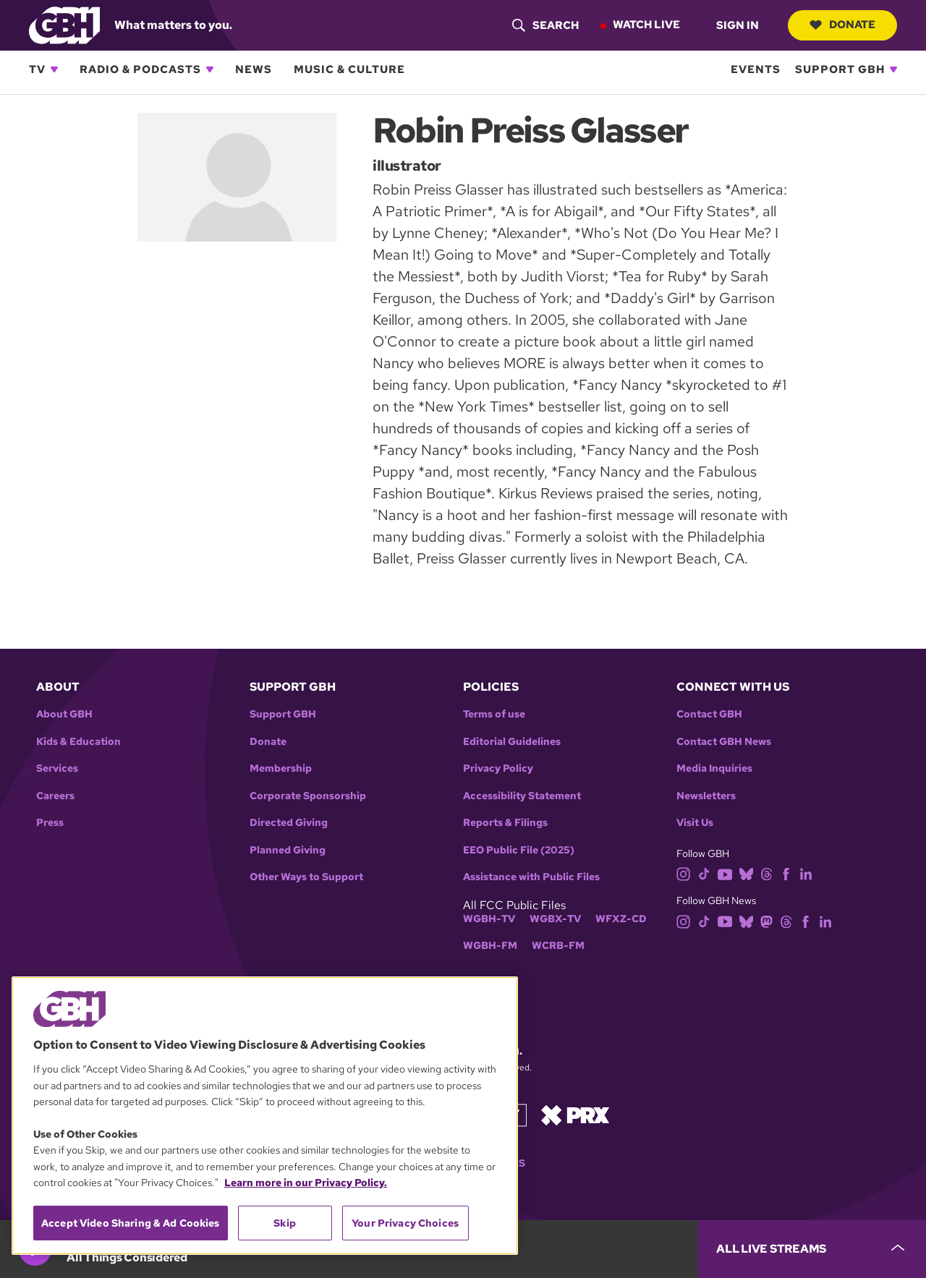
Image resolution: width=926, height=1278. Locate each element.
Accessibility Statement (522, 796)
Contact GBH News (723, 742)
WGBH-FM (490, 946)
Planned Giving (288, 850)
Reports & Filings (505, 823)
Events (756, 69)
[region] (265, 1115)
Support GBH (840, 69)
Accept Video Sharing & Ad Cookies (130, 1223)
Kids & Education (78, 742)
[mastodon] (766, 920)
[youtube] (725, 873)
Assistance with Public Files (531, 877)
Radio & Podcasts (140, 69)
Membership (281, 768)
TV (37, 69)
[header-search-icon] (545, 25)
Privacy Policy (498, 768)
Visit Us (694, 823)
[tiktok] (704, 873)
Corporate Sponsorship (308, 796)
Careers (55, 796)
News (253, 69)
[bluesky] (746, 873)
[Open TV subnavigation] (54, 69)
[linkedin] (805, 873)
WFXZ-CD (621, 919)
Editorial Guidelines (512, 742)
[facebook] (786, 873)
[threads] (766, 873)
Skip (284, 1223)
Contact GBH (709, 714)
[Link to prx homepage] (575, 1114)
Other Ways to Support (306, 877)
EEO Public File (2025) (518, 850)
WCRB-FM (558, 946)
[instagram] (683, 873)
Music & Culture (349, 69)
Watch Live (646, 24)
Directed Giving (289, 823)
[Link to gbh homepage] (64, 24)
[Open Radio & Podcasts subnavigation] (209, 69)
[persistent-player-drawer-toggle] (812, 1249)
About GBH (64, 714)
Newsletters (706, 796)
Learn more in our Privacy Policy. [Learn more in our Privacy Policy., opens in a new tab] (305, 1182)
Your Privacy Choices (405, 1223)
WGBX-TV (555, 919)
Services (57, 768)
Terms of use (494, 714)
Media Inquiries (714, 768)
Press (50, 823)
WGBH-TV (489, 919)
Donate (842, 24)
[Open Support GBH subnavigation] (893, 69)
